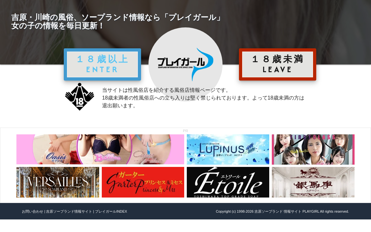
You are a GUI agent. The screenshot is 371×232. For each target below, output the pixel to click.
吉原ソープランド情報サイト (69, 211)
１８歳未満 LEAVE (278, 64)
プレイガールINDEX (111, 211)
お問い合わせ (32, 211)
